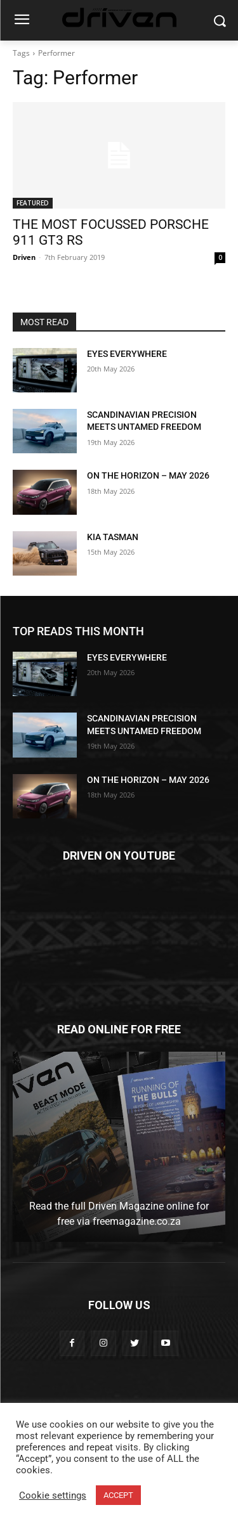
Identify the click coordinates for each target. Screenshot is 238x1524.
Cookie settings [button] (52, 1495)
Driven (24, 257)
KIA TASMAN (112, 537)
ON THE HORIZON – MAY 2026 (148, 475)
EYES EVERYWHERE (127, 354)
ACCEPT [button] (118, 1495)
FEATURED (33, 202)
